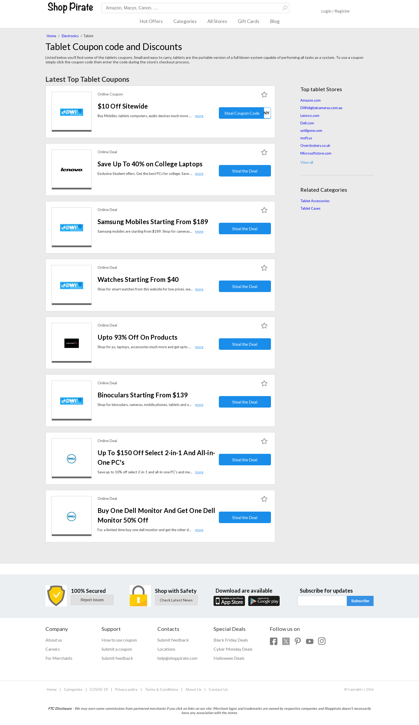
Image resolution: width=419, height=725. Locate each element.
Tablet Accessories (314, 201)
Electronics (70, 36)
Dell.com (307, 123)
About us (53, 639)
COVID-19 (99, 689)
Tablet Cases (310, 208)
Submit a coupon (117, 648)
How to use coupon (119, 639)
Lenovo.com (309, 115)
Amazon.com (310, 100)
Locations (166, 648)
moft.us (306, 138)
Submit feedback (117, 658)
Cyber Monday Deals (233, 648)
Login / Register (335, 10)
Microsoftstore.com (315, 153)
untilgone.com (311, 130)
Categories (185, 21)
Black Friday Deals (231, 639)
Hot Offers (151, 21)
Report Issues (92, 600)
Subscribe (360, 601)
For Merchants (58, 658)
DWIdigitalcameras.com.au (321, 108)
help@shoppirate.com (177, 658)
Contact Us (218, 689)
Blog (275, 21)
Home (51, 36)
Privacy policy (126, 689)
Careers (52, 648)
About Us (193, 689)
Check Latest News (176, 600)
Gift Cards (248, 21)
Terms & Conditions (161, 689)
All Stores (217, 21)
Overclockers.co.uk (315, 145)
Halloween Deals (229, 658)
